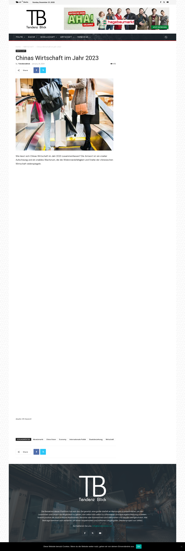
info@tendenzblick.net (102, 526)
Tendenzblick (24, 64)
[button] (166, 37)
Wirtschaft (110, 439)
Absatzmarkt (38, 439)
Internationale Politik (77, 439)
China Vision (51, 439)
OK (138, 546)
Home (18, 47)
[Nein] (181, 546)
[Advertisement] (65, 428)
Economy (62, 439)
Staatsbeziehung (96, 439)
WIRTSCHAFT (28, 47)
